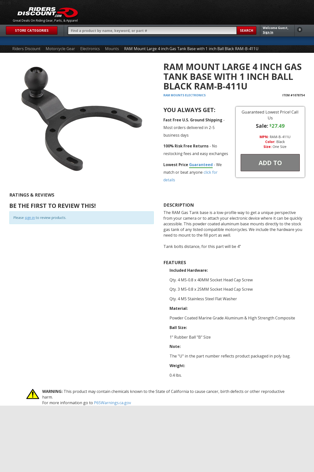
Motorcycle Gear (60, 48)
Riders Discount (26, 48)
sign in (30, 217)
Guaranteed (201, 164)
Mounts (112, 48)
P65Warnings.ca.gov (112, 402)
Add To (270, 162)
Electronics (90, 48)
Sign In (268, 32)
